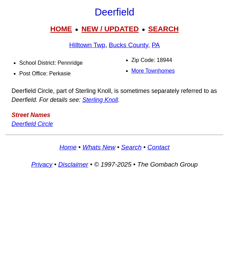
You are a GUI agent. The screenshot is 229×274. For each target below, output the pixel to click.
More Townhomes (153, 71)
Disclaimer (73, 164)
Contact (158, 147)
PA (156, 45)
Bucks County (128, 45)
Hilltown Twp (87, 45)
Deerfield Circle (32, 123)
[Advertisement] (114, 224)
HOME (61, 29)
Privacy (41, 164)
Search (131, 147)
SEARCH (163, 29)
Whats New (98, 147)
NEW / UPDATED (109, 29)
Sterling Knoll (100, 99)
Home (67, 147)
